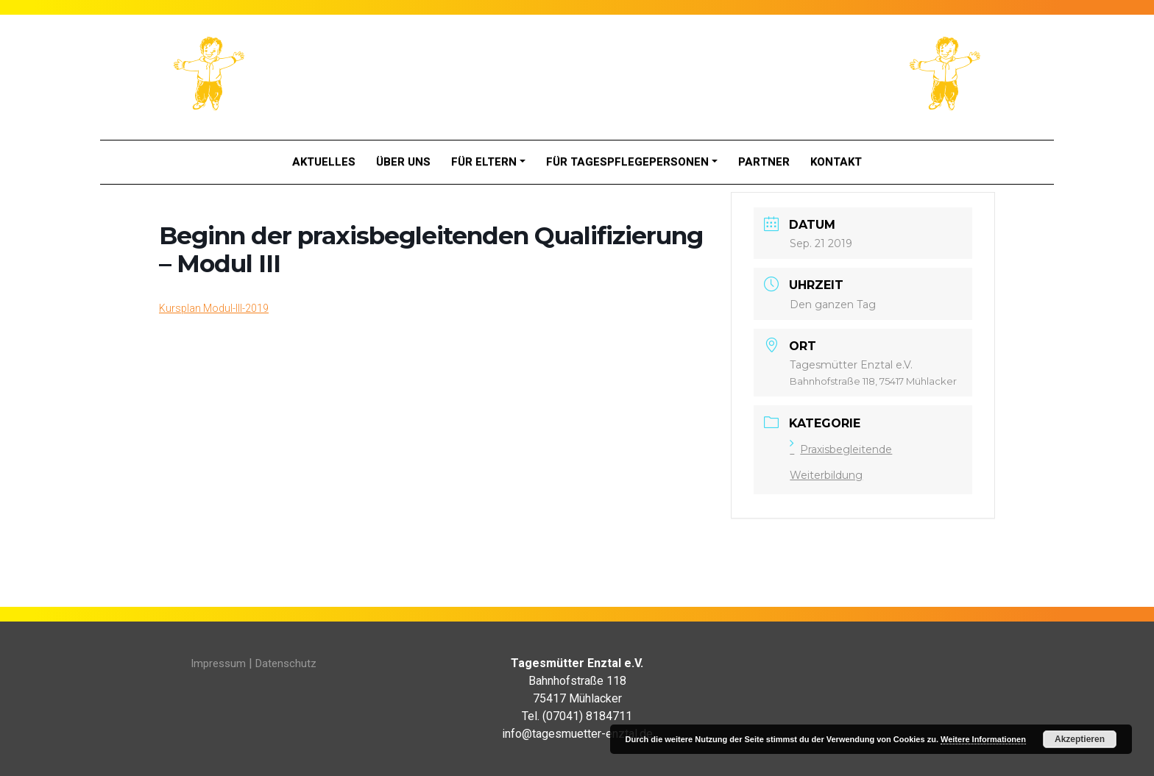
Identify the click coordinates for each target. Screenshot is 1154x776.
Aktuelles (323, 161)
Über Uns (403, 161)
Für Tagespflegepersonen (627, 161)
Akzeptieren (1080, 739)
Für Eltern (484, 161)
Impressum (218, 663)
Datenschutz (285, 663)
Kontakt (836, 161)
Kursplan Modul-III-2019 (214, 308)
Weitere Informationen (983, 739)
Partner (764, 161)
